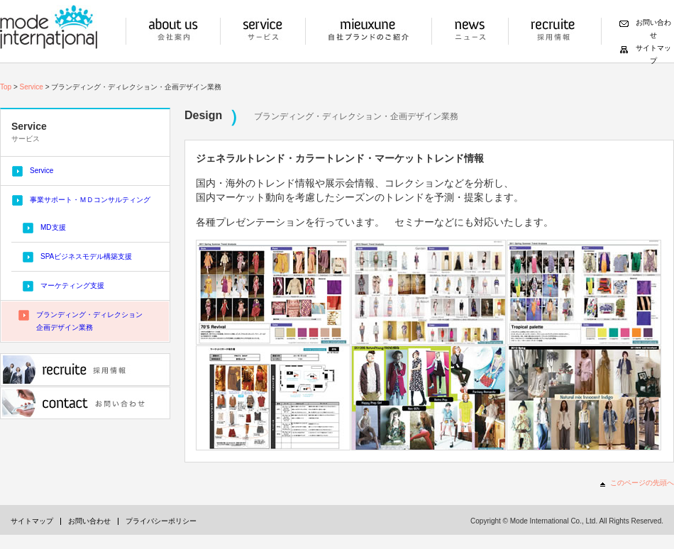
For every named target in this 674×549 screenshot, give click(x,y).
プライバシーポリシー (161, 521)
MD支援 (53, 227)
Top (5, 87)
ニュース (470, 31)
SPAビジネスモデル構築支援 (86, 256)
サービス (263, 31)
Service (31, 87)
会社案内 (173, 31)
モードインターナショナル (48, 27)
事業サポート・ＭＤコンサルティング (90, 200)
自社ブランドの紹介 (368, 31)
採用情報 (553, 31)
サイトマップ (32, 521)
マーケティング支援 (72, 285)
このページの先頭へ (642, 483)
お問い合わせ (85, 403)
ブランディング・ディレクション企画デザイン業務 (89, 321)
